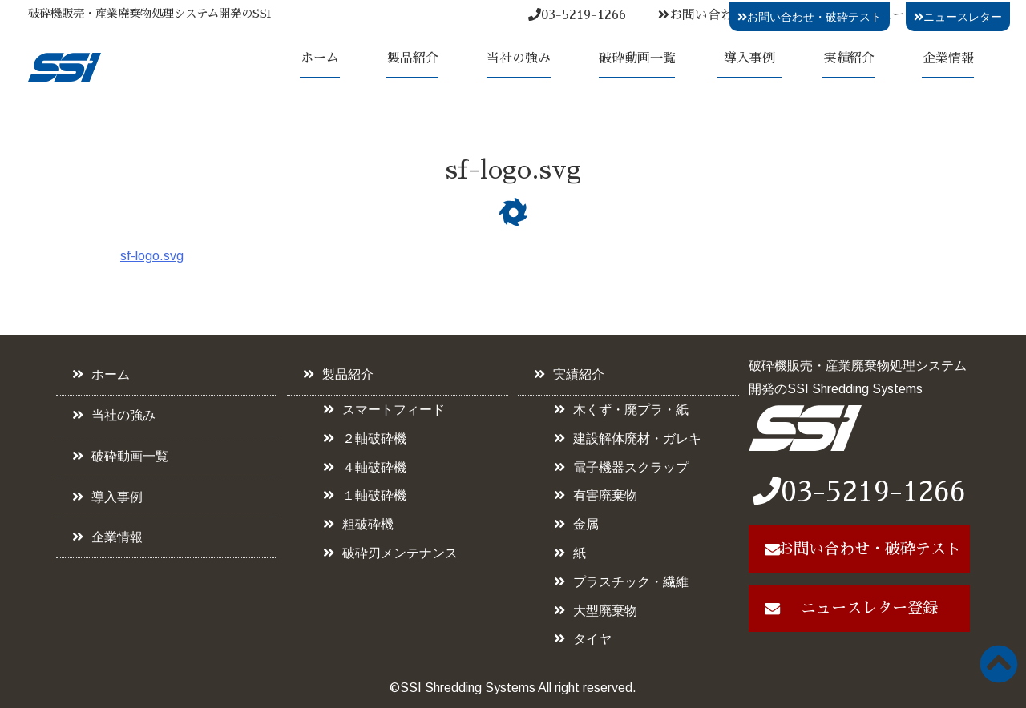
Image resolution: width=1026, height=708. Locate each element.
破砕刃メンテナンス (400, 553)
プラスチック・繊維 (631, 582)
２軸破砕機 (374, 438)
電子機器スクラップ (631, 467)
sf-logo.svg (152, 256)
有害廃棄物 (605, 495)
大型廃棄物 (605, 610)
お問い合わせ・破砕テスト (809, 16)
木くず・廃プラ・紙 (631, 409)
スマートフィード (393, 409)
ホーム (320, 58)
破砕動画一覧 (637, 58)
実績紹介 (849, 58)
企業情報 (948, 58)
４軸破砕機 (374, 467)
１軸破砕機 (374, 495)
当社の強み (519, 58)
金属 (586, 524)
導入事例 (749, 58)
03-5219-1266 (577, 15)
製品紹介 (412, 58)
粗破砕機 (368, 524)
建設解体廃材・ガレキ (637, 438)
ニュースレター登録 (869, 608)
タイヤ (592, 639)
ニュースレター (958, 16)
